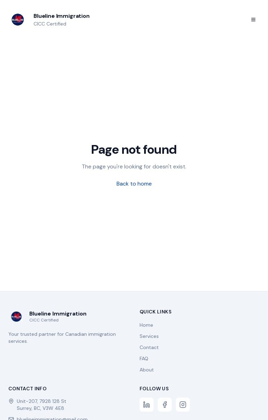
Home (146, 325)
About (147, 370)
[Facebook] (165, 405)
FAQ (144, 358)
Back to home (134, 183)
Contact (149, 347)
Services (149, 336)
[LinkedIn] (147, 405)
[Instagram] (183, 405)
